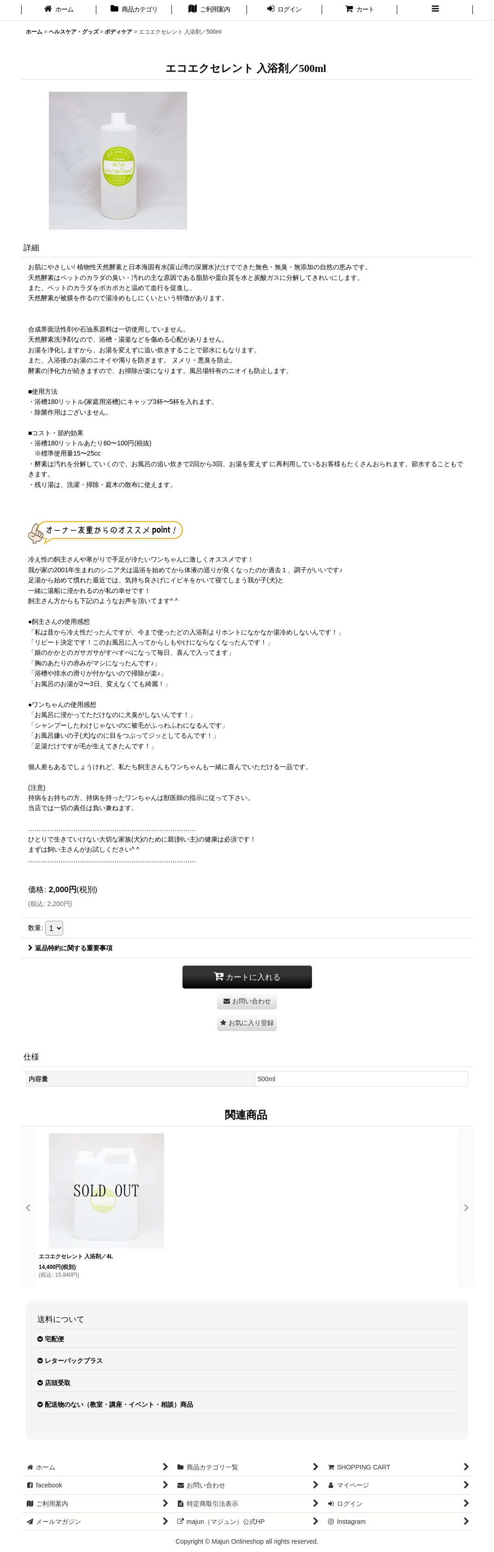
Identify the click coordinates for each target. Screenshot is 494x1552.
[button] (434, 10)
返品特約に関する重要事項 (70, 948)
